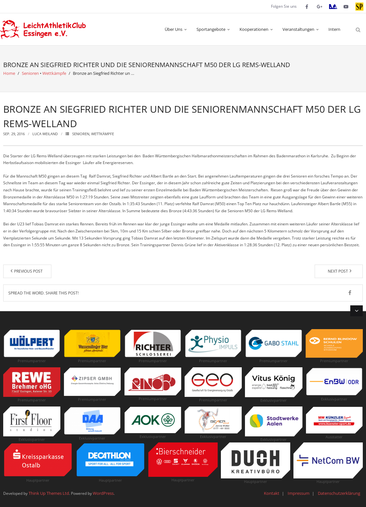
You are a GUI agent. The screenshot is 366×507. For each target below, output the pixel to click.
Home (9, 73)
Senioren (30, 73)
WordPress (103, 493)
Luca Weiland (45, 133)
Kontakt (271, 493)
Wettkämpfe (54, 73)
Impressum (298, 493)
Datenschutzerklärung (339, 493)
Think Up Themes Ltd (49, 493)
